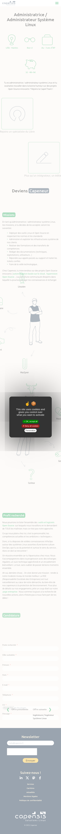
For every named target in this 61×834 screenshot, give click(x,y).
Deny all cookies (30, 426)
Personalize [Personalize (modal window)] (30, 431)
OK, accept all (30, 421)
